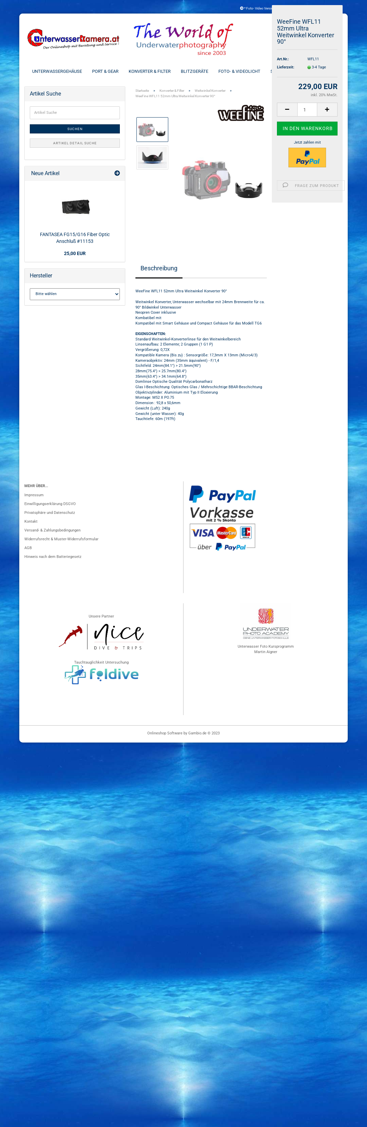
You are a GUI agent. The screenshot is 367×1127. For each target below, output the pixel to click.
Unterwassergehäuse (57, 71)
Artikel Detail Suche (75, 143)
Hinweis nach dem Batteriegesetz (52, 557)
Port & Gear (105, 71)
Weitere (327, 71)
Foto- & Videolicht (239, 71)
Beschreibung (159, 268)
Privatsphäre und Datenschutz (49, 512)
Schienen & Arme (289, 71)
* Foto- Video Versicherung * (263, 8)
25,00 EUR (75, 253)
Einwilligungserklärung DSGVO (50, 504)
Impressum (34, 495)
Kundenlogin (322, 8)
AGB (28, 548)
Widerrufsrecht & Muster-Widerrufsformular (61, 539)
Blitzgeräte (194, 71)
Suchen (75, 129)
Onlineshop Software (164, 733)
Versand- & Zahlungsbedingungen (52, 530)
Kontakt (31, 521)
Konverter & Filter (150, 71)
